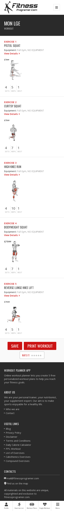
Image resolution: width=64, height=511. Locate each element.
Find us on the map (17, 483)
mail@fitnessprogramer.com (23, 478)
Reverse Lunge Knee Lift (19, 287)
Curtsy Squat (12, 106)
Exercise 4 (10, 223)
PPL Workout (13, 448)
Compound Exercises (18, 461)
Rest (20, 91)
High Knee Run (12, 166)
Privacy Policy (13, 432)
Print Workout (40, 346)
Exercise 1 (10, 41)
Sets (7, 91)
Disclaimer (11, 436)
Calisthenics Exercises (18, 456)
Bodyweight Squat (15, 227)
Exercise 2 (10, 102)
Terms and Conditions (18, 440)
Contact (10, 413)
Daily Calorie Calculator (18, 444)
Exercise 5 (10, 283)
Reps (13, 91)
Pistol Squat (12, 45)
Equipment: (10, 50)
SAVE (15, 346)
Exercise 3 (10, 162)
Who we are (12, 409)
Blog (8, 428)
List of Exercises (15, 452)
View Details (11, 53)
